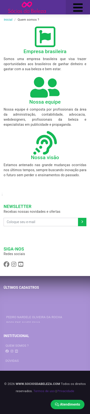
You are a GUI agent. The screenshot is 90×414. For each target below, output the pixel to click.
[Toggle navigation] (78, 7)
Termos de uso (44, 391)
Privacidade (65, 391)
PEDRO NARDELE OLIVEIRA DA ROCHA (34, 318)
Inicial (8, 19)
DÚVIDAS (12, 361)
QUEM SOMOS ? (17, 345)
